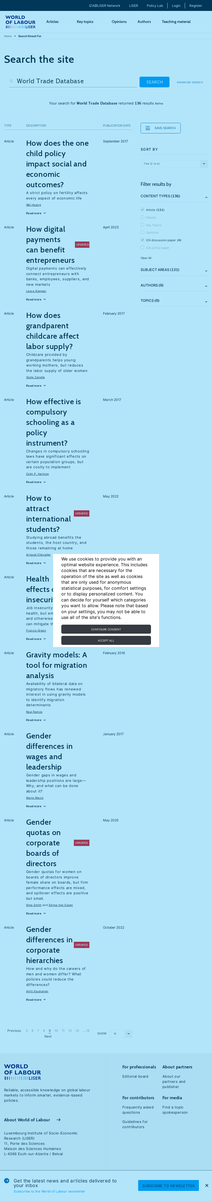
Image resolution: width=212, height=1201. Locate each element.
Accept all (106, 640)
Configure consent (106, 629)
